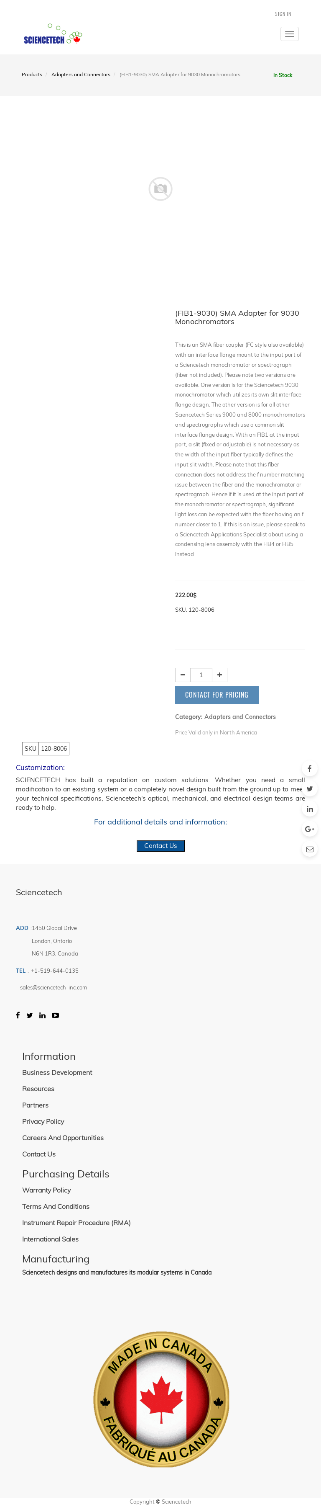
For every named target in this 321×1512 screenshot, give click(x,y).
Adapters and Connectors (80, 74)
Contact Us (160, 846)
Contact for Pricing (217, 695)
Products (32, 74)
